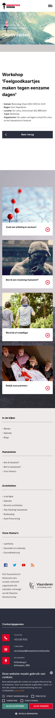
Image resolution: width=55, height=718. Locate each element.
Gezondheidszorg (11, 552)
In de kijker (7, 496)
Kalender (7, 433)
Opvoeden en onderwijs (13, 548)
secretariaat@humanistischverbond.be (32, 651)
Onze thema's (9, 471)
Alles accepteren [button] (15, 706)
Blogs (5, 437)
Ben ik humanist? (10, 462)
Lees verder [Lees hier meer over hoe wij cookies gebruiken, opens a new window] (19, 690)
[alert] (27, 693)
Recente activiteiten (12, 505)
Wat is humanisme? (11, 467)
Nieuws (6, 428)
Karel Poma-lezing (11, 518)
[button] (27, 713)
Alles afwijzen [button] (41, 706)
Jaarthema (7, 543)
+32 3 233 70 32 (20, 639)
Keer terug (27, 134)
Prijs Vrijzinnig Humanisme (14, 509)
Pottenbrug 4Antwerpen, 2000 (21, 664)
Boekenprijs (8, 514)
